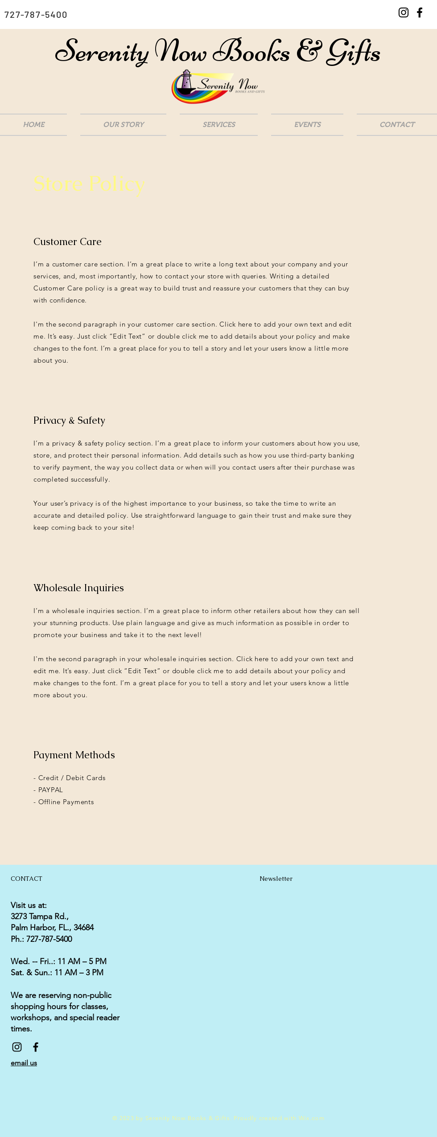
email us (24, 1063)
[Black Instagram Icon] (403, 12)
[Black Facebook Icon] (419, 12)
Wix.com (312, 1118)
